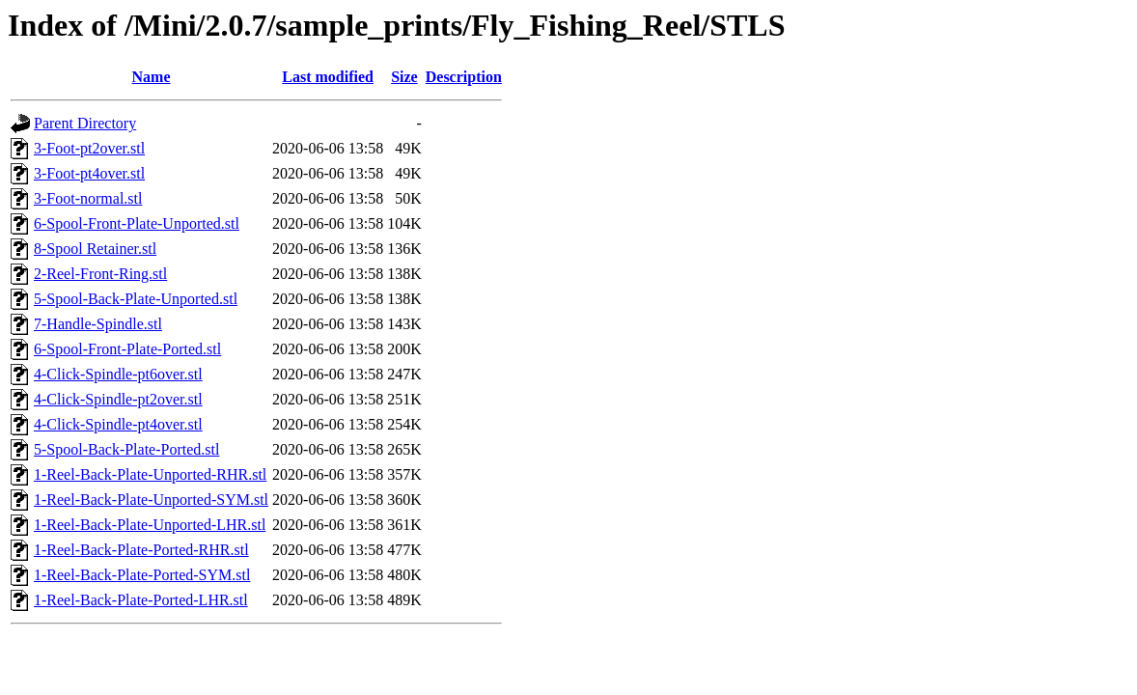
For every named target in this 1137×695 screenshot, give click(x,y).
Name (151, 77)
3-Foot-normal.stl (88, 198)
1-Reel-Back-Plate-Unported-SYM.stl (151, 499)
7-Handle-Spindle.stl (98, 324)
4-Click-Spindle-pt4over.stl (118, 424)
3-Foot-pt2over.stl (89, 148)
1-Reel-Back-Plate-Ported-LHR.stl (141, 600)
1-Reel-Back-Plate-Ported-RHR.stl (141, 550)
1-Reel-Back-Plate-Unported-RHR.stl (150, 474)
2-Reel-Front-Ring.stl (100, 273)
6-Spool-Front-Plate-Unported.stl (136, 223)
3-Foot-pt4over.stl (89, 173)
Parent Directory (85, 123)
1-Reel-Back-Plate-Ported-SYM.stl (142, 575)
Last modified (328, 77)
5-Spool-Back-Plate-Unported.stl (135, 299)
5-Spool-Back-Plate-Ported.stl (126, 449)
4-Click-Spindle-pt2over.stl (118, 399)
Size (404, 77)
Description (464, 77)
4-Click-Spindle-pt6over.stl (118, 374)
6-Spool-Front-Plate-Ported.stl (127, 349)
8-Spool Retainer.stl (95, 248)
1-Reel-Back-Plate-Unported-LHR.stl (149, 524)
